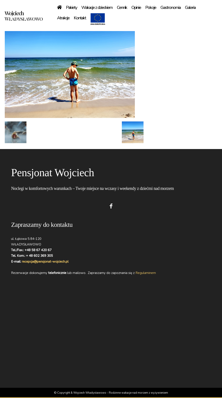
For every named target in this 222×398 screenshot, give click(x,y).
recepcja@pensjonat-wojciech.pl (45, 261)
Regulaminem (145, 273)
